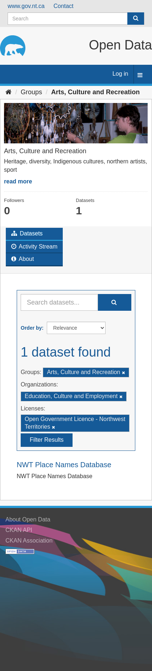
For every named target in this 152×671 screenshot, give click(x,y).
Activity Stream (34, 246)
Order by (31, 328)
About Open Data (27, 519)
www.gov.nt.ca (26, 6)
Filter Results (46, 440)
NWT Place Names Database (64, 465)
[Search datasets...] (59, 302)
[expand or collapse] (140, 75)
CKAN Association (29, 540)
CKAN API (18, 530)
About (22, 259)
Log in (120, 74)
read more (18, 181)
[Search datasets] (76, 18)
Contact (63, 6)
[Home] (8, 92)
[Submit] (135, 18)
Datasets (27, 233)
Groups (31, 92)
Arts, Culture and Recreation (95, 92)
